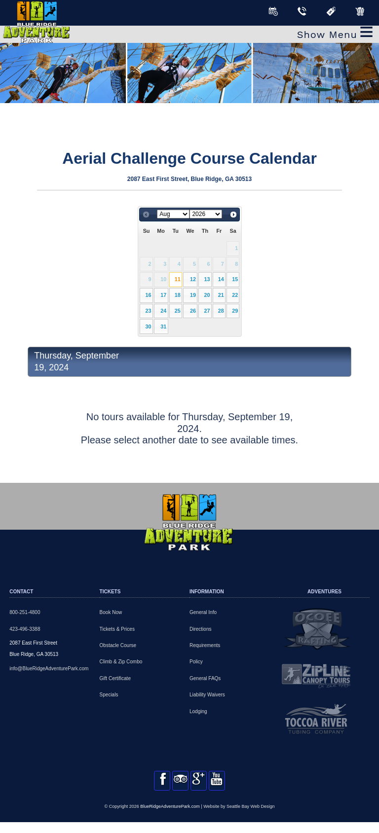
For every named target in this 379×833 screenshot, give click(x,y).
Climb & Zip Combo (121, 661)
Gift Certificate (115, 678)
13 (207, 279)
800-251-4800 (24, 612)
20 (207, 295)
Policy (196, 661)
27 (207, 311)
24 (163, 311)
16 (149, 295)
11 (178, 279)
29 (235, 311)
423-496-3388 (24, 629)
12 (193, 279)
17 (163, 295)
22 (235, 295)
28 (221, 311)
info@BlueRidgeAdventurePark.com (48, 668)
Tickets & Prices (117, 629)
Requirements (205, 645)
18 (178, 295)
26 (193, 311)
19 (193, 295)
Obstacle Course (118, 645)
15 (235, 279)
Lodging (198, 711)
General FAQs (205, 678)
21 (221, 295)
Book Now (111, 612)
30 (149, 326)
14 (221, 279)
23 (149, 311)
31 (163, 326)
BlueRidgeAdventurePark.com (170, 816)
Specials (109, 694)
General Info (203, 612)
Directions (200, 629)
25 (178, 311)
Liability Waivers (207, 694)
